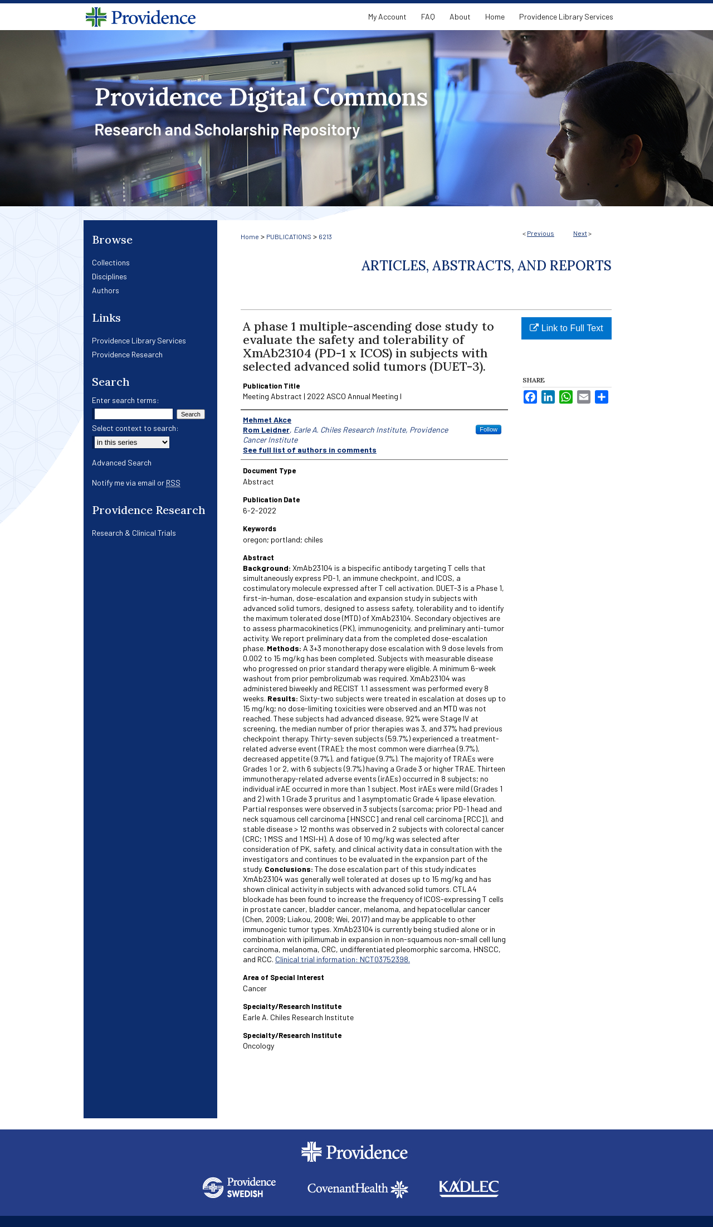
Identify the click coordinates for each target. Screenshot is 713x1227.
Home (250, 236)
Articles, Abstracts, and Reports (487, 265)
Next (580, 233)
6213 (325, 236)
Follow (488, 429)
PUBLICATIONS (288, 236)
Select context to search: (135, 428)
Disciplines (109, 276)
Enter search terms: (125, 400)
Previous (540, 233)
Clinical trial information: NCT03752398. (342, 959)
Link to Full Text (566, 328)
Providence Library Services (139, 340)
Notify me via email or (136, 482)
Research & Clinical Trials (134, 532)
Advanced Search (122, 462)
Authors (105, 290)
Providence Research (127, 354)
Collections (111, 262)
